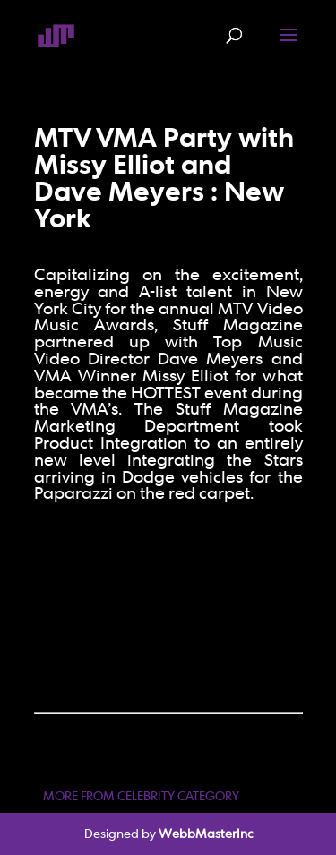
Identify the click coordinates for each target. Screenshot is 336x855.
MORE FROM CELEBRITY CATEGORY (141, 795)
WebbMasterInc (206, 833)
